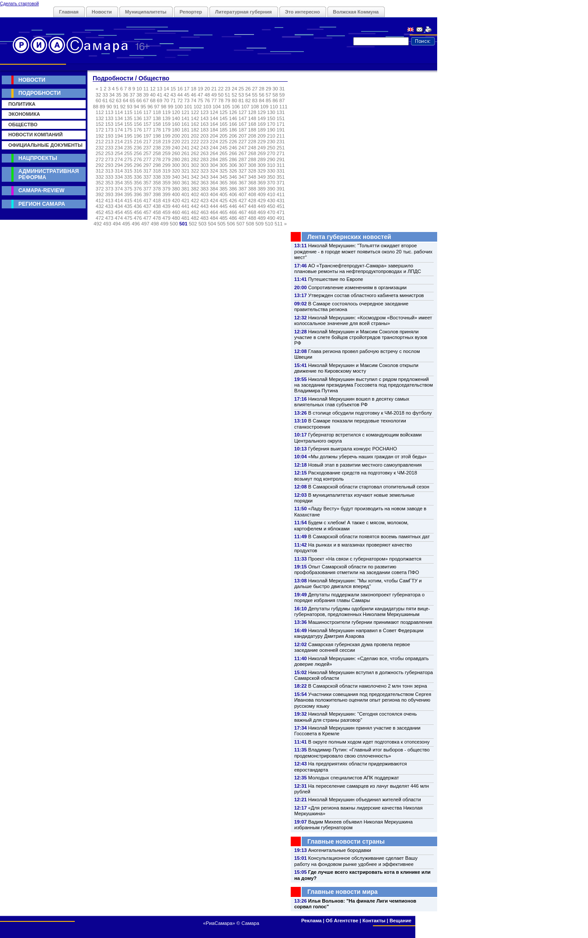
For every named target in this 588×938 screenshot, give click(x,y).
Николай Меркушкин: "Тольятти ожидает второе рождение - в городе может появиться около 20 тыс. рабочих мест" (363, 251)
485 (223, 218)
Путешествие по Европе (335, 279)
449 (261, 206)
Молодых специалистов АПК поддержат (353, 777)
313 (109, 170)
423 (204, 200)
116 (138, 112)
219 (166, 141)
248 (252, 147)
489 (261, 218)
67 (146, 100)
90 (109, 106)
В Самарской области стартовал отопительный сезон (368, 486)
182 (195, 129)
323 (204, 170)
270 (271, 153)
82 (248, 100)
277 (147, 159)
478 (157, 218)
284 (214, 159)
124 (214, 112)
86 (275, 100)
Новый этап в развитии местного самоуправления (365, 464)
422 (195, 200)
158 (157, 124)
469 (261, 212)
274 (119, 159)
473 (109, 218)
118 (157, 112)
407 (242, 194)
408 (252, 194)
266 (233, 153)
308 (252, 165)
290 (271, 159)
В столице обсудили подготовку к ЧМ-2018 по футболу (370, 412)
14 (166, 88)
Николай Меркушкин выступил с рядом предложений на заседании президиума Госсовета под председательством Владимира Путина (363, 385)
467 (242, 212)
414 (119, 200)
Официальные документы (45, 145)
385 (223, 188)
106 (236, 106)
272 (100, 159)
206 (233, 135)
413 (109, 200)
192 (100, 135)
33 (105, 94)
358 (157, 182)
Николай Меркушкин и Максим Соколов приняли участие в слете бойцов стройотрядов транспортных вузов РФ (360, 337)
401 (185, 194)
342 (195, 177)
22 (220, 88)
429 (261, 200)
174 (119, 129)
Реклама (311, 920)
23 (227, 88)
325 (223, 170)
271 (281, 153)
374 (119, 188)
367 (242, 182)
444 (214, 206)
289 (261, 159)
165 (223, 124)
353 (109, 182)
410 (271, 194)
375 (128, 188)
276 (138, 159)
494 (117, 223)
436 (138, 206)
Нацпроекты (37, 158)
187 (242, 129)
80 (234, 100)
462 (195, 212)
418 (157, 200)
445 (223, 206)
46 (193, 94)
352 (100, 182)
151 (281, 118)
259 (166, 153)
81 (241, 100)
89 (102, 106)
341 (185, 177)
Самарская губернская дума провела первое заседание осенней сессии (352, 647)
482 (195, 218)
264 (214, 153)
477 (147, 218)
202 (195, 135)
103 (207, 106)
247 (242, 147)
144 (214, 118)
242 (195, 147)
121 (185, 112)
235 (128, 147)
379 (166, 188)
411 (281, 194)
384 (214, 188)
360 (176, 182)
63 (118, 100)
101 (188, 106)
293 (109, 165)
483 (204, 218)
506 (231, 223)
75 (200, 100)
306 (233, 165)
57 (268, 94)
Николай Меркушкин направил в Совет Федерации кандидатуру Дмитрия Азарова (359, 633)
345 (223, 177)
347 (242, 177)
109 (264, 106)
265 (223, 153)
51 (227, 94)
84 (261, 100)
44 (179, 94)
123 (204, 112)
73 (186, 100)
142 (195, 118)
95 (143, 106)
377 (147, 188)
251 (281, 147)
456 (138, 212)
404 (214, 194)
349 (261, 177)
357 (147, 182)
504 (212, 223)
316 (138, 170)
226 (233, 141)
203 (204, 135)
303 (204, 165)
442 (195, 206)
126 (233, 112)
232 (100, 147)
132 (100, 118)
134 (119, 118)
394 (119, 194)
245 (223, 147)
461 (185, 212)
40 (152, 94)
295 (128, 165)
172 (100, 129)
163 (204, 124)
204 (214, 135)
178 (157, 129)
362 (195, 182)
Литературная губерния (243, 11)
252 (100, 153)
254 (119, 153)
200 (176, 135)
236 (138, 147)
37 (132, 94)
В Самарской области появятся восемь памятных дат (369, 536)
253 (109, 153)
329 (261, 170)
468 (252, 212)
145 (223, 118)
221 (185, 141)
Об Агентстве (342, 920)
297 (147, 165)
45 (186, 94)
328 (252, 170)
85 (268, 100)
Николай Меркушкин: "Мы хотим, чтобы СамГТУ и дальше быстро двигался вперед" (357, 583)
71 (173, 100)
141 (185, 118)
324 (214, 170)
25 (241, 88)
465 (223, 212)
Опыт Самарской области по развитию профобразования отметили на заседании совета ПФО (356, 569)
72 (179, 100)
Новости (102, 11)
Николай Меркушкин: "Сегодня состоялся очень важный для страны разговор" (355, 716)
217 (147, 141)
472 (100, 218)
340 (176, 177)
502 (193, 223)
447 (242, 206)
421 (185, 200)
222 (195, 141)
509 (259, 223)
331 (281, 170)
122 (195, 112)
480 (176, 218)
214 (119, 141)
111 (283, 106)
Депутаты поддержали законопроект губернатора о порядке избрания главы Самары (359, 597)
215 (128, 141)
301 (185, 165)
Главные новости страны (346, 841)
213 (109, 141)
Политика (21, 104)
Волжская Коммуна (356, 11)
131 (281, 112)
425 (223, 200)
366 (233, 182)
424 (214, 200)
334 (119, 177)
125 (223, 112)
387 (242, 188)
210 (271, 135)
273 (109, 159)
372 (100, 188)
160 (176, 124)
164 (214, 124)
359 (166, 182)
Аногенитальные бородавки (339, 850)
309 (261, 165)
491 (281, 218)
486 (233, 218)
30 (275, 88)
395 (128, 194)
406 (233, 194)
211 (281, 135)
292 (100, 165)
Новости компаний (35, 134)
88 (95, 106)
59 (282, 94)
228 (252, 141)
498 (155, 223)
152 (100, 124)
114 (119, 112)
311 (281, 165)
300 (176, 165)
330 (271, 170)
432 (100, 206)
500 (174, 223)
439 (166, 206)
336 (138, 177)
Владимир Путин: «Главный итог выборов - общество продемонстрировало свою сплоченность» (362, 752)
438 (157, 206)
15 (173, 88)
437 (147, 206)
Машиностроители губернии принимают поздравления (370, 622)
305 (223, 165)
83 (254, 100)
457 (147, 212)
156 (138, 124)
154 (119, 124)
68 (152, 100)
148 (252, 118)
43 (173, 94)
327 (242, 170)
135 (128, 118)
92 (122, 106)
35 (118, 94)
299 (166, 165)
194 (119, 135)
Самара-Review (41, 190)
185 (223, 129)
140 (176, 118)
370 (271, 182)
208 (252, 135)
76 (207, 100)
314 (119, 170)
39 (146, 94)
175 (128, 129)
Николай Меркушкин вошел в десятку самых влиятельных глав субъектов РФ (351, 401)
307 (242, 165)
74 (193, 100)
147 (242, 118)
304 (214, 165)
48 (207, 94)
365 (223, 182)
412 (100, 200)
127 (242, 112)
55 (254, 94)
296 (138, 165)
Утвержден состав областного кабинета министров (366, 295)
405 (223, 194)
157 (147, 124)
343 (204, 177)
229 (261, 141)
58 (275, 94)
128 (252, 112)
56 (261, 94)
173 (109, 129)
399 (166, 194)
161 (185, 124)
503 (202, 223)
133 (109, 118)
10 (139, 88)
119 (166, 112)
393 (109, 194)
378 (157, 188)
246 (233, 147)
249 (261, 147)
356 (138, 182)
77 (213, 100)
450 (271, 206)
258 (157, 153)
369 (261, 182)
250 (271, 147)
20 (207, 88)
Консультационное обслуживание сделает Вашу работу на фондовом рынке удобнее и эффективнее (356, 860)
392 (100, 194)
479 (166, 218)
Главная (69, 11)
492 (98, 223)
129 (261, 112)
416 (138, 200)
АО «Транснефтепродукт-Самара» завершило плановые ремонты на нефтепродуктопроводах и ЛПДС (357, 268)
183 (204, 129)
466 (233, 212)
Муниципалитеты (146, 11)
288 (252, 159)
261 (185, 153)
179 (166, 129)
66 (139, 100)
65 (132, 100)
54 (248, 94)
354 (119, 182)
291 (281, 159)
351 (281, 177)
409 (261, 194)
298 (157, 165)
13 (159, 88)
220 (176, 141)
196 (138, 135)
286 (233, 159)
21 (213, 88)
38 (139, 94)
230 (271, 141)
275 (128, 159)
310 (271, 165)
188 (252, 129)
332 (100, 177)
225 (223, 141)
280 (176, 159)
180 (176, 129)
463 (204, 212)
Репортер (191, 11)
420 (176, 200)
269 (261, 153)
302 (195, 165)
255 (128, 153)
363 (204, 182)
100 (178, 106)
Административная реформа (48, 174)
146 (233, 118)
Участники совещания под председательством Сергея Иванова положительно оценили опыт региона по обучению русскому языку (362, 700)
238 (157, 147)
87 (282, 100)
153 (109, 124)
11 (146, 88)
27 (254, 88)
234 (119, 147)
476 (138, 218)
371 (281, 182)
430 (271, 200)
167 (242, 124)
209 (261, 135)
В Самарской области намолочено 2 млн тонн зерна (367, 686)
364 (214, 182)
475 (128, 218)
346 (233, 177)
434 (119, 206)
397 (147, 194)
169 (261, 124)
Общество (23, 124)
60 (98, 100)
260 (176, 153)
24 (234, 88)
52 (234, 94)
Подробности (39, 93)
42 (166, 94)
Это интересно (302, 11)
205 (223, 135)
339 (166, 177)
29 (268, 88)
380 (176, 188)
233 (109, 147)
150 (271, 118)
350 (271, 177)
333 (109, 177)
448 (252, 206)
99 (170, 106)
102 (198, 106)
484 (214, 218)
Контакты (374, 920)
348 (252, 177)
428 (252, 200)
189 (261, 129)
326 (233, 170)
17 (186, 88)
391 (281, 188)
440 (176, 206)
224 (214, 141)
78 (220, 100)
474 (119, 218)
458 (157, 212)
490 (271, 218)
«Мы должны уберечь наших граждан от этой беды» (367, 456)
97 (157, 106)
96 (150, 106)
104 (216, 106)
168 (252, 124)
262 (195, 153)
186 (233, 129)
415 (128, 200)
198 (157, 135)
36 (125, 94)
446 (233, 206)
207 (242, 135)
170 (271, 124)
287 (242, 159)
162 (195, 124)
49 (213, 94)
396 (138, 194)
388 (252, 188)
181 (185, 129)
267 (242, 153)
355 (128, 182)
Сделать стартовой (19, 3)
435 (128, 206)
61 (105, 100)
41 (159, 94)
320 (176, 170)
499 (164, 223)
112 (100, 112)
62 (112, 100)
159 (166, 124)
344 (214, 177)
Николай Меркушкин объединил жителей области (364, 799)
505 (221, 223)
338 (157, 177)
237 (147, 147)
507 (241, 223)
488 (252, 218)
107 (245, 106)
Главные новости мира (342, 891)
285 (223, 159)
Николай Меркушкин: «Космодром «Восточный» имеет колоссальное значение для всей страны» (363, 320)
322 (195, 170)
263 (204, 153)
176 (138, 129)
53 (241, 94)
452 (100, 212)
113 (109, 112)
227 (242, 141)
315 (128, 170)
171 (281, 124)
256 (138, 153)
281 (185, 159)
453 (109, 212)
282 (195, 159)
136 (138, 118)
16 (179, 88)
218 (157, 141)
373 (109, 188)
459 (166, 212)
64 (125, 100)
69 (159, 100)
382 (195, 188)
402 (195, 194)
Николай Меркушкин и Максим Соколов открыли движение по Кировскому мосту (356, 368)
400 (176, 194)
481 (185, 218)
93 (129, 106)
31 (282, 88)
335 (128, 177)
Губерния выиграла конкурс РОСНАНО (352, 448)
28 (261, 88)
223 (204, 141)
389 (261, 188)
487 (242, 218)
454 (119, 212)
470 (271, 212)
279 (166, 159)
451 (281, 206)
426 (233, 200)
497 (145, 223)
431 (281, 200)
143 (204, 118)
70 (166, 100)
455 (128, 212)
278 (157, 159)
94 (136, 106)
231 (281, 141)
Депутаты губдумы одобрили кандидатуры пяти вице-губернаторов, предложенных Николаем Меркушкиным (362, 611)
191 (281, 129)
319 (166, 170)
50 (220, 94)
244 (214, 147)
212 (100, 141)
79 (227, 100)
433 (109, 206)
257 (147, 153)
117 (147, 112)
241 (185, 147)
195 (128, 135)
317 (147, 170)
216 (138, 141)
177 (147, 129)
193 (109, 135)
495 (126, 223)
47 (200, 94)
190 (271, 129)
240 (176, 147)
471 (281, 212)
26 (248, 88)
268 (252, 153)
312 (100, 170)
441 (185, 206)
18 (193, 88)
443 (204, 206)
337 (147, 177)
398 (157, 194)
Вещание (400, 920)
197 (147, 135)
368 (252, 182)
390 (271, 188)
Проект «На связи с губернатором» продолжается (364, 558)
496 (136, 223)
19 (200, 88)
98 (163, 106)
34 (112, 94)
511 (279, 223)
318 (157, 170)
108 (255, 106)
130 (271, 112)
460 (176, 212)
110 (274, 106)
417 (147, 200)
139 (166, 118)
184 (214, 129)
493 (107, 223)
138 (157, 118)
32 (98, 94)
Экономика (24, 114)
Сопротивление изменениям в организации (357, 287)
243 (204, 147)
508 (250, 223)
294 (119, 165)
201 (185, 135)
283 (204, 159)
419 (166, 200)
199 (166, 135)
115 (128, 112)
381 (185, 188)
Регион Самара (41, 204)
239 (166, 147)
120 (176, 112)
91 (115, 106)
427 (242, 200)
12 (152, 88)
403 (204, 194)
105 (226, 106)
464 (214, 212)
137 (147, 118)
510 (269, 223)
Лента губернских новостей (349, 236)
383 (204, 188)
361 (185, 182)
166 (233, 124)
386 (233, 188)
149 (261, 118)
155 (128, 124)
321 (185, 170)
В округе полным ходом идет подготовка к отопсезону (369, 741)
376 (138, 188)
